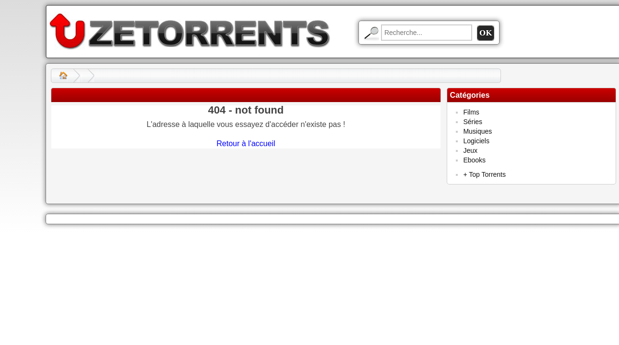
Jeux (470, 150)
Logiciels (476, 141)
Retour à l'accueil (245, 143)
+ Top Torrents (484, 174)
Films (471, 112)
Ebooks (474, 160)
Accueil (63, 75)
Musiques (477, 131)
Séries (472, 122)
